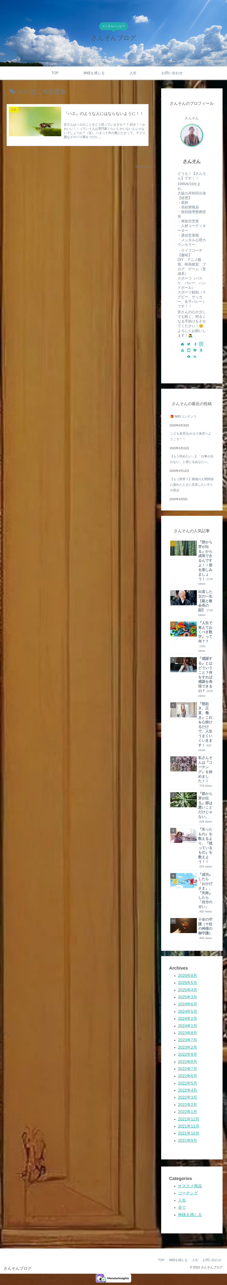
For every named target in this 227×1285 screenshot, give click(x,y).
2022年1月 (187, 1112)
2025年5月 (187, 982)
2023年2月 (187, 1047)
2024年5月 (187, 1011)
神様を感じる (190, 1215)
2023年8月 (187, 1033)
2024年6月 (187, 1004)
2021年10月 (188, 1133)
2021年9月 (187, 1140)
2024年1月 (187, 1026)
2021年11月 (188, 1126)
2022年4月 (187, 1090)
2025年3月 (187, 997)
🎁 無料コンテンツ (183, 416)
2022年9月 (187, 1054)
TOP (161, 1260)
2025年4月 (187, 990)
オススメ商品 (190, 1186)
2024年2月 (187, 1018)
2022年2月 (187, 1105)
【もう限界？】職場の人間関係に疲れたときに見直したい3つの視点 (191, 484)
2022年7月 (187, 1069)
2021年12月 (188, 1119)
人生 (182, 1200)
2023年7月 (187, 1040)
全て (182, 1207)
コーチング (188, 1193)
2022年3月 (187, 1097)
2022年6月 (187, 1076)
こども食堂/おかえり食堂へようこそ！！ (190, 436)
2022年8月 (187, 1062)
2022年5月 (187, 1083)
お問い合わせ (212, 1260)
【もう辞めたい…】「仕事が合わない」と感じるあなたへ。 (191, 459)
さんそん (192, 161)
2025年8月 (187, 975)
